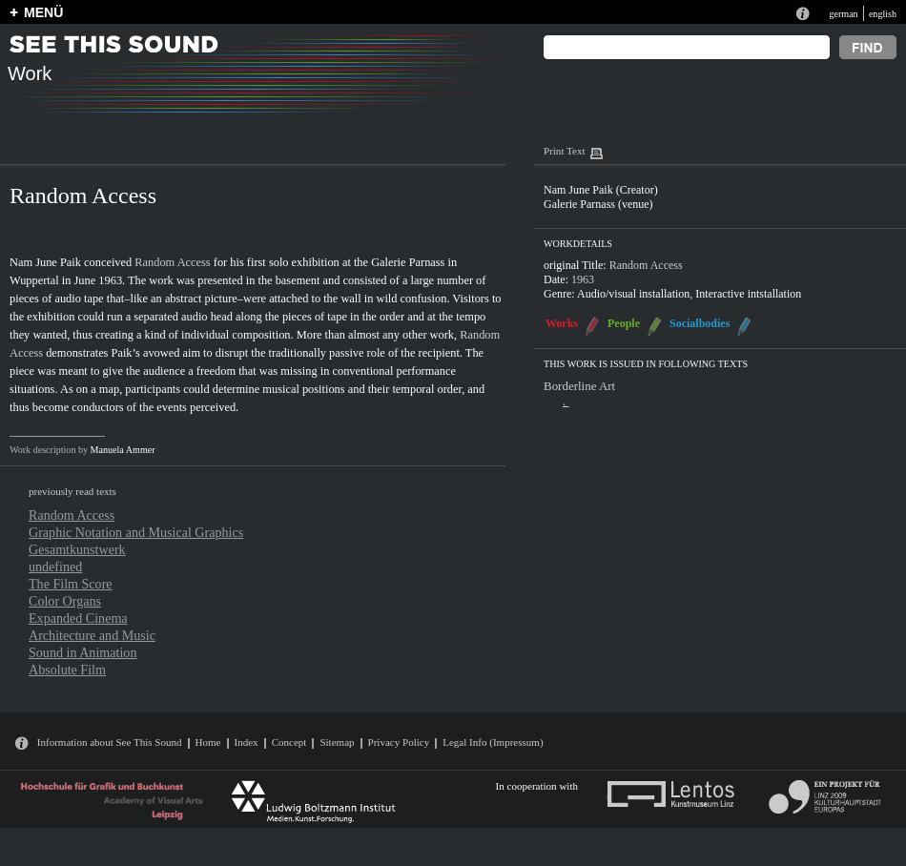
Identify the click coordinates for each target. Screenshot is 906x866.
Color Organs (65, 600)
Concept (289, 742)
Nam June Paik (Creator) (601, 189)
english (882, 14)
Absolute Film (67, 669)
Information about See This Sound (109, 742)
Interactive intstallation (748, 293)
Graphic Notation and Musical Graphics (136, 532)
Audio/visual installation (633, 293)
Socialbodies (699, 323)
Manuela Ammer (123, 449)
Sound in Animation (82, 652)
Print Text (564, 150)
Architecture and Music (92, 635)
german (843, 14)
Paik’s (126, 353)
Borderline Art (579, 386)
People (623, 323)
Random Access (172, 262)
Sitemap (336, 742)
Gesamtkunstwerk (77, 549)
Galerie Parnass (407, 262)
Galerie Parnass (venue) (598, 204)
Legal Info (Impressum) (493, 742)
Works (562, 323)
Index (246, 742)
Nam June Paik (45, 262)
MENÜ (43, 12)
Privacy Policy (399, 742)
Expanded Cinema (78, 618)
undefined (55, 566)
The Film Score (71, 583)
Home (208, 742)
